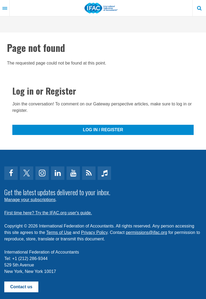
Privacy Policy (94, 232)
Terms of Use (58, 232)
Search (199, 8)
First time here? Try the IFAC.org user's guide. (48, 213)
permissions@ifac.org (146, 232)
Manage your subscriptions (30, 199)
